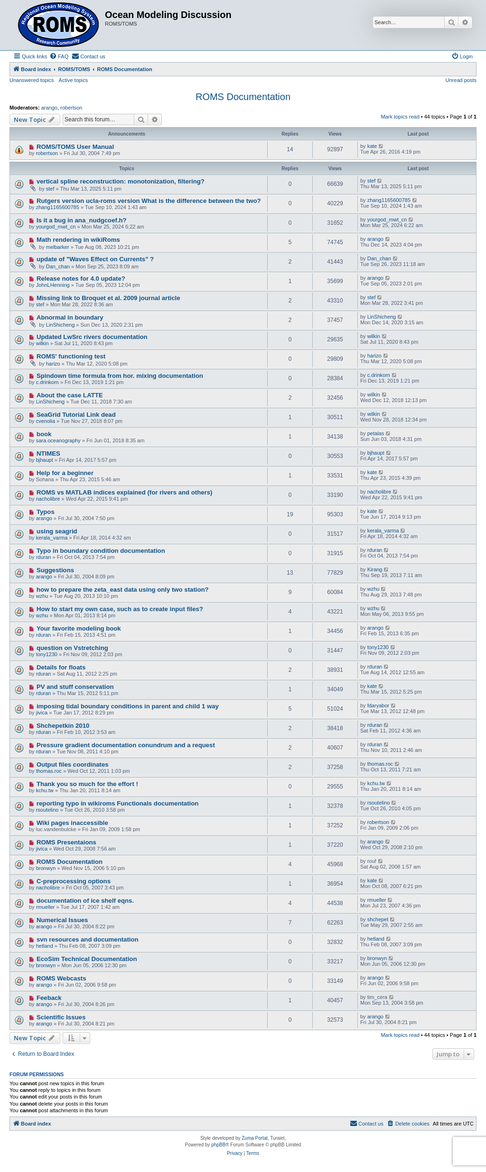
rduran (43, 557)
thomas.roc (49, 771)
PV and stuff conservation (75, 686)
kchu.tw (45, 790)
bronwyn (46, 868)
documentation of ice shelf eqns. (85, 900)
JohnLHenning (53, 285)
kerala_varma (52, 537)
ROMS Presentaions (66, 842)
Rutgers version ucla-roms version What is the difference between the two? (149, 200)
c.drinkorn (47, 382)
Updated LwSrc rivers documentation (92, 336)
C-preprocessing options (74, 881)
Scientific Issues (61, 1017)
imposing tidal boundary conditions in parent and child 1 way (128, 706)
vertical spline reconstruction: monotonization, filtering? (121, 181)
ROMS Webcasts (61, 978)
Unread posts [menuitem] (461, 80)
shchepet (378, 919)
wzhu (42, 596)
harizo (53, 363)
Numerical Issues (62, 920)
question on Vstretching (72, 647)
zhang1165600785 (57, 207)
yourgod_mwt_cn (56, 226)
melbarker (57, 247)
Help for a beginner (65, 472)
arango (49, 107)
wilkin (42, 343)
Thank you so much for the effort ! (87, 783)
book (44, 434)
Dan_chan (58, 266)
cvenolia (45, 421)
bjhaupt (44, 460)
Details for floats (61, 667)
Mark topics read (400, 116)
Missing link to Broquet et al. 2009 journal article (108, 298)
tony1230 (46, 654)
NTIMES (48, 453)
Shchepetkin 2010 (63, 725)
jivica (41, 712)
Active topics (73, 80)
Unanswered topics (31, 80)
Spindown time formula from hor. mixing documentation (120, 375)
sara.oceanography (58, 440)
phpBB (218, 1144)
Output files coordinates (73, 764)
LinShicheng (60, 325)
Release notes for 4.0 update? (81, 278)
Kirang (375, 569)
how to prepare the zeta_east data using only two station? (123, 589)
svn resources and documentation (88, 939)
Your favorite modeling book (79, 628)
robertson (71, 107)
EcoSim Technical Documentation (87, 958)
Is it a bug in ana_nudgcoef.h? (82, 220)
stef (50, 189)
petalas (375, 433)
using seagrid (57, 531)
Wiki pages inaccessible (72, 822)
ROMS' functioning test (71, 356)
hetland (44, 946)
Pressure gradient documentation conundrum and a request (126, 745)
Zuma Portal (254, 1138)
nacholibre (48, 499)
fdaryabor (378, 705)
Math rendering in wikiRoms (78, 239)
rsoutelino (47, 810)
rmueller (45, 907)
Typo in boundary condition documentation (101, 550)
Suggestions (55, 570)
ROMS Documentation (243, 97)
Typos (46, 511)
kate (372, 146)
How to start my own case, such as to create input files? (120, 609)
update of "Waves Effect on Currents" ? (95, 259)
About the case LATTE (70, 395)
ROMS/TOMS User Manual (75, 146)
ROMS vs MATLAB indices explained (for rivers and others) (125, 492)
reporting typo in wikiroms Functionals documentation (117, 803)
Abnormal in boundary (70, 317)
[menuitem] (58, 56)
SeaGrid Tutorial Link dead (76, 414)
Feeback (49, 997)
